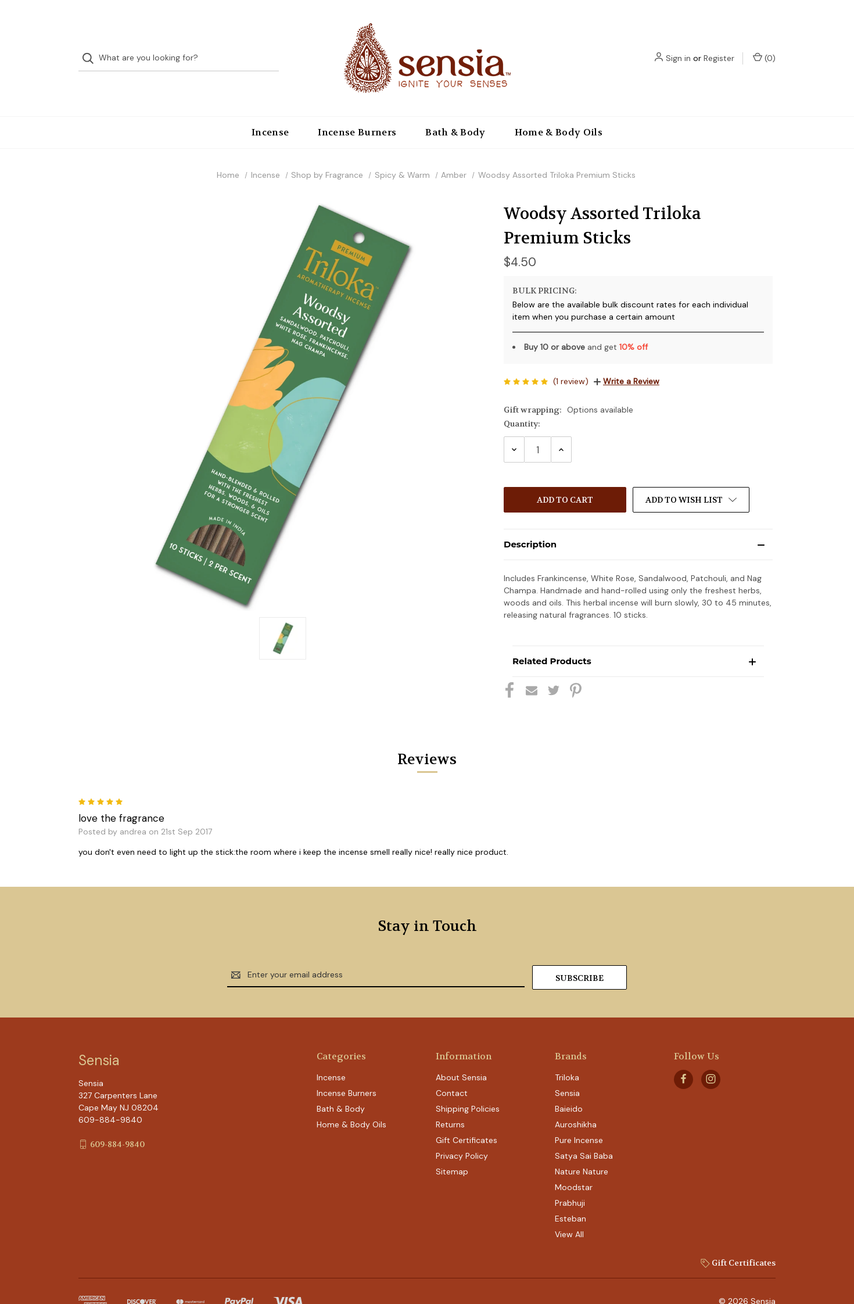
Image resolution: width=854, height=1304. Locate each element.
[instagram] (711, 1054)
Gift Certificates (466, 1114)
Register (719, 46)
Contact (452, 1067)
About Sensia (461, 1052)
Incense (270, 109)
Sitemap (452, 1146)
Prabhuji (570, 1177)
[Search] (91, 47)
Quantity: (522, 400)
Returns (450, 1099)
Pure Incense (579, 1114)
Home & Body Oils (558, 109)
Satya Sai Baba (584, 1130)
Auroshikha (576, 1099)
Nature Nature (581, 1146)
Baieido (569, 1083)
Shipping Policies (468, 1083)
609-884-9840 (117, 1118)
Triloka (567, 1052)
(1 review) (571, 358)
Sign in (678, 46)
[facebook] (683, 1054)
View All (569, 1208)
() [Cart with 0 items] (764, 46)
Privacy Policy (462, 1130)
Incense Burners (357, 109)
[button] (638, 521)
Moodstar (574, 1161)
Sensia (567, 1067)
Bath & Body (455, 109)
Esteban (570, 1193)
